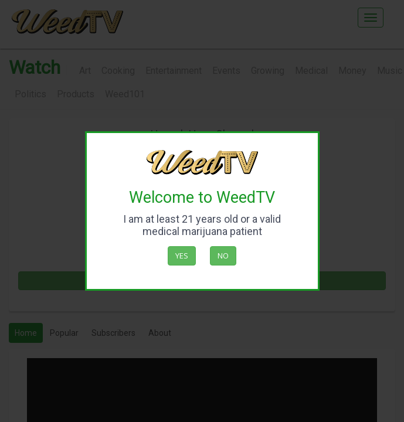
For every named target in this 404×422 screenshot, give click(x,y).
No (223, 255)
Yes (181, 255)
